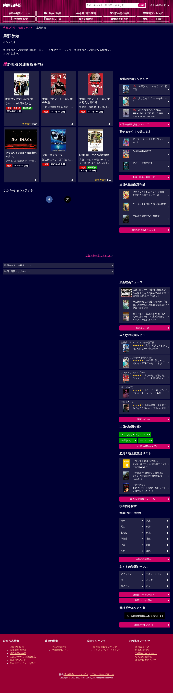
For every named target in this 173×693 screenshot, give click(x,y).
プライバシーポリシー (102, 674)
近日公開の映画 (119, 13)
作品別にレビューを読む (23, 663)
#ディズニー (144, 440)
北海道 (124, 533)
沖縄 (148, 551)
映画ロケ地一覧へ (144, 600)
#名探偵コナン (127, 440)
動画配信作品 (119, 18)
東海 (148, 526)
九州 (123, 551)
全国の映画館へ (143, 559)
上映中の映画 (52, 13)
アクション (126, 574)
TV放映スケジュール (146, 653)
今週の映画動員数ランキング (134, 124)
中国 (123, 545)
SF (122, 580)
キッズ (149, 580)
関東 (148, 521)
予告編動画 (86, 18)
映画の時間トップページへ (17, 271)
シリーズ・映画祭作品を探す (143, 446)
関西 (123, 526)
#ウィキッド (142, 434)
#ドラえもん (126, 434)
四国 (148, 545)
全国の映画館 (59, 646)
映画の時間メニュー (19, 13)
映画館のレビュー (61, 650)
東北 (148, 533)
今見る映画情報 (143, 656)
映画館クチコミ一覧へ (144, 594)
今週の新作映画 (86, 13)
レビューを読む (153, 18)
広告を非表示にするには (99, 255)
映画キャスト (25, 27)
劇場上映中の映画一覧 (144, 177)
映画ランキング (153, 13)
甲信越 (124, 538)
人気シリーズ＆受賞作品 (23, 656)
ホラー (149, 586)
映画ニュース (52, 18)
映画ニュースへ (143, 328)
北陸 (148, 538)
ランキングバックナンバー (107, 650)
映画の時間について (144, 624)
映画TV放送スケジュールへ (143, 499)
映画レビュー (143, 419)
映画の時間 (9, 27)
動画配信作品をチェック (144, 230)
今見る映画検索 (158, 5)
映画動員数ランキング (105, 646)
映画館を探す (19, 18)
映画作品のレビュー (20, 660)
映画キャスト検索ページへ (17, 265)
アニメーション (154, 574)
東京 (123, 521)
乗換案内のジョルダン (76, 674)
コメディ (125, 586)
